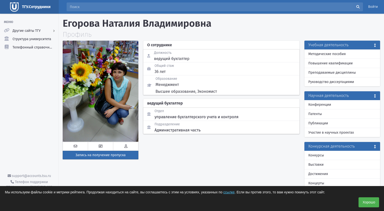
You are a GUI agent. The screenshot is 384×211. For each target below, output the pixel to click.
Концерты (316, 183)
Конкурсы (316, 155)
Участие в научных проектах (331, 132)
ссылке (229, 192)
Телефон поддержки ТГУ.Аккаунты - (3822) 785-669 (29, 184)
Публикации (318, 123)
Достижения (318, 174)
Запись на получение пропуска (100, 155)
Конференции (319, 105)
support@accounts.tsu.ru (29, 176)
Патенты (315, 114)
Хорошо (368, 202)
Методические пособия (327, 54)
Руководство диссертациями (331, 82)
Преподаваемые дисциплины (332, 72)
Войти (373, 7)
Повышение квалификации (330, 63)
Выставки (316, 165)
